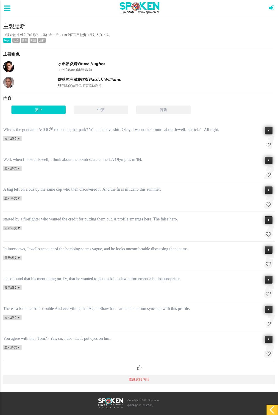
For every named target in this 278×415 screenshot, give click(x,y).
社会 (16, 40)
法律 (42, 40)
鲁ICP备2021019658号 (140, 405)
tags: (7, 40)
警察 (24, 40)
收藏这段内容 (139, 379)
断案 (33, 40)
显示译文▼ (12, 138)
